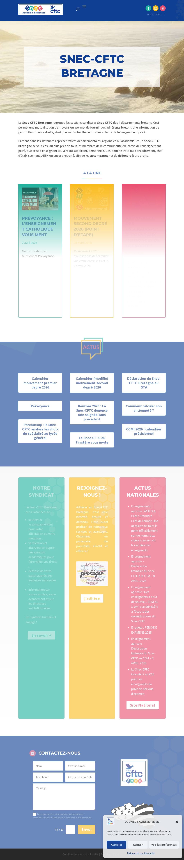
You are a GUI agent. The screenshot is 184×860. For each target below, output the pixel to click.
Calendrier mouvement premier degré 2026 (40, 382)
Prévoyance (40, 406)
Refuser (138, 844)
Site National (142, 705)
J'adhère (92, 598)
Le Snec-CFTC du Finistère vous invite (92, 440)
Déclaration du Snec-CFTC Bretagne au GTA (143, 382)
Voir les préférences (164, 844)
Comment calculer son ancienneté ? (144, 408)
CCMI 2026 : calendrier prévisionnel (144, 431)
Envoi (87, 829)
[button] (177, 822)
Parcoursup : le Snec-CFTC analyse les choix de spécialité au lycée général (40, 431)
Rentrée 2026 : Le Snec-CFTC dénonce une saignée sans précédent (92, 412)
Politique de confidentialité (141, 853)
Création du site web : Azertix (80, 854)
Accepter (116, 844)
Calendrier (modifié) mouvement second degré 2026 (92, 382)
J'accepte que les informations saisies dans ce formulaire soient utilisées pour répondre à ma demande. (62, 815)
